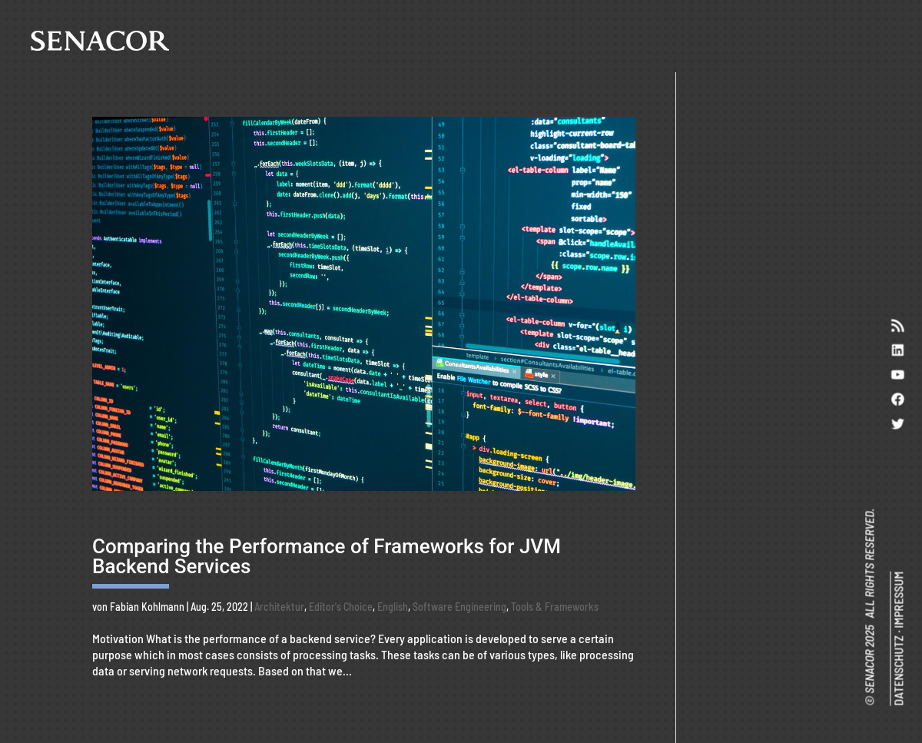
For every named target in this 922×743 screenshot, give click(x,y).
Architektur (279, 606)
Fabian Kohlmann (147, 606)
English (392, 606)
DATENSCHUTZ (897, 670)
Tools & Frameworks (555, 606)
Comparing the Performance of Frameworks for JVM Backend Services (326, 556)
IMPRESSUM (897, 600)
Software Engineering (459, 606)
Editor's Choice (341, 606)
